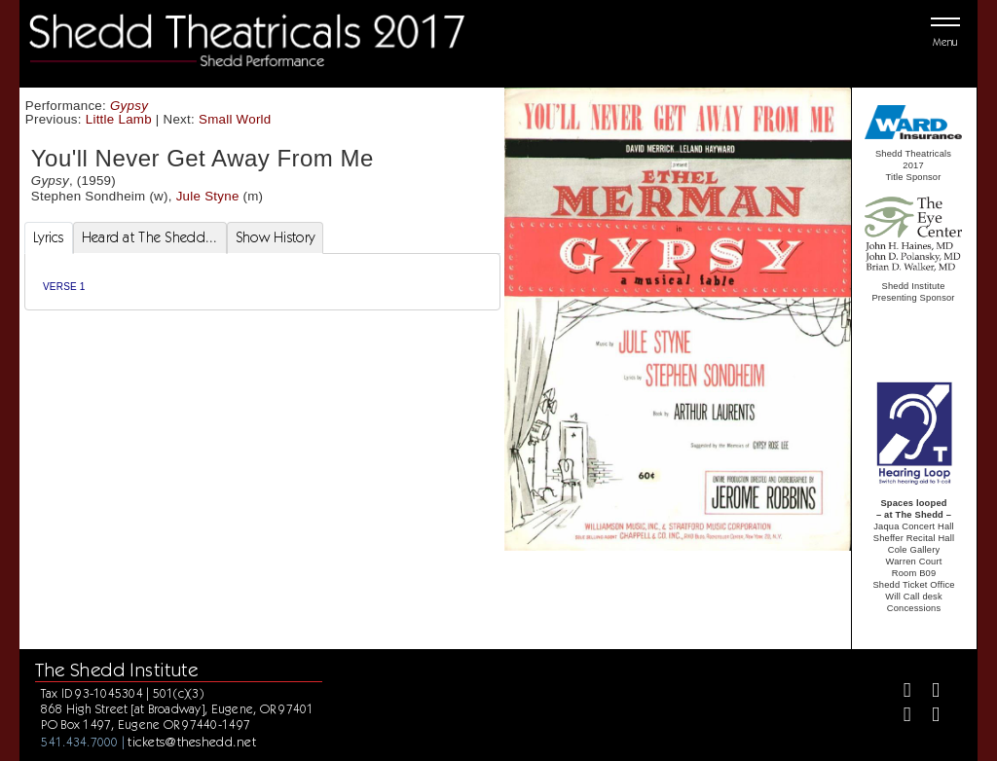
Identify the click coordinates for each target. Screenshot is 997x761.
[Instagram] (899, 717)
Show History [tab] (275, 237)
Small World (235, 119)
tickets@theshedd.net (192, 741)
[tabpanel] (262, 281)
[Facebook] (899, 692)
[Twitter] (927, 692)
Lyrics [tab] (48, 237)
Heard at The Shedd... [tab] (150, 237)
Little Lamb (119, 119)
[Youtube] (927, 717)
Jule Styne (208, 196)
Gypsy (129, 105)
